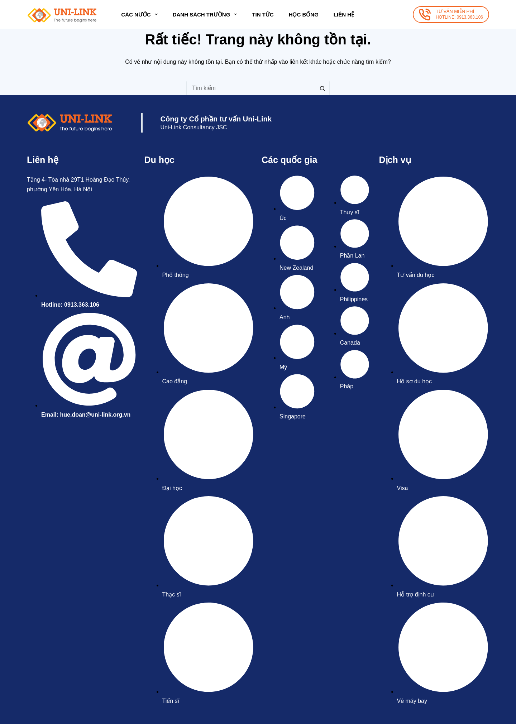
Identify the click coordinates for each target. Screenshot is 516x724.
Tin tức (262, 14)
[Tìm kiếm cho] (250, 88)
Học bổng (304, 14)
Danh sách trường (206, 14)
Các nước (140, 14)
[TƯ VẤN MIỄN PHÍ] (451, 14)
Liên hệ (344, 14)
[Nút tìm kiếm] (322, 88)
